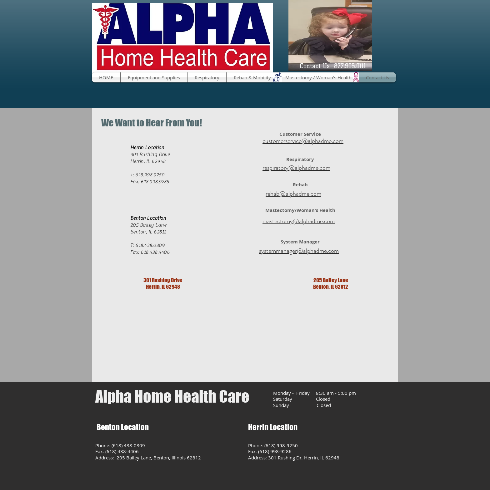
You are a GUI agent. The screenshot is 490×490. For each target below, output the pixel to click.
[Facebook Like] (107, 91)
